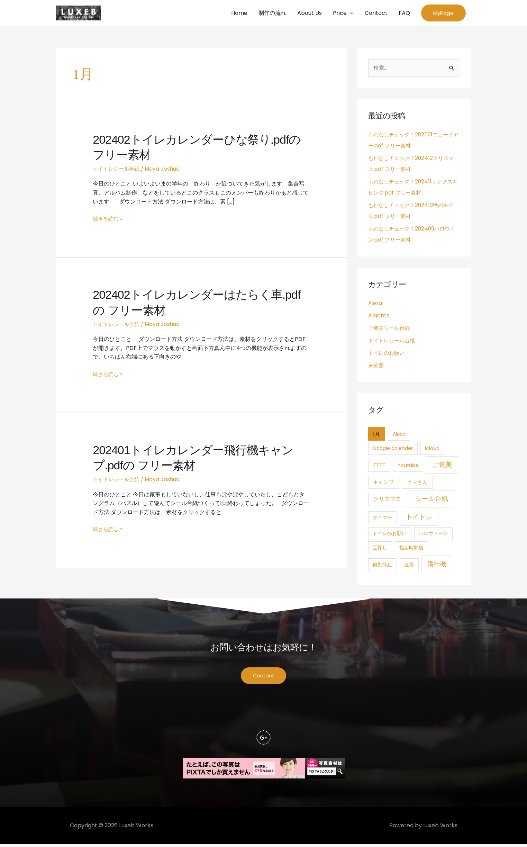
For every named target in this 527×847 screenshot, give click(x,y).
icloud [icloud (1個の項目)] (432, 450)
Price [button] (340, 13)
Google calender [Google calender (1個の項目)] (393, 450)
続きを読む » (108, 219)
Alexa (375, 304)
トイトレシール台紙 (118, 170)
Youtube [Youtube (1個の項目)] (408, 466)
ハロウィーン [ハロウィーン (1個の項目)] (433, 535)
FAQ (404, 13)
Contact (376, 13)
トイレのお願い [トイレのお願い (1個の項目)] (390, 535)
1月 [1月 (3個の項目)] (376, 435)
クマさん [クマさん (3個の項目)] (417, 483)
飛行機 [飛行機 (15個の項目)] (436, 565)
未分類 (376, 367)
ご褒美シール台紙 (390, 329)
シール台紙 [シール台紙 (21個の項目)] (431, 500)
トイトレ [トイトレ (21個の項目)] (419, 518)
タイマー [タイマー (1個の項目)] (382, 519)
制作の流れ (272, 13)
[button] (443, 13)
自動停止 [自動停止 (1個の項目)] (382, 565)
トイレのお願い (387, 354)
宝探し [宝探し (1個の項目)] (380, 549)
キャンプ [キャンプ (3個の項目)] (383, 483)
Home (239, 13)
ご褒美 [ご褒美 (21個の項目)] (442, 466)
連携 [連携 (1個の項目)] (409, 565)
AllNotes (379, 317)
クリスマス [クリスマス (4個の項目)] (387, 500)
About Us (309, 13)
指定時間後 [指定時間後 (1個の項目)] (411, 549)
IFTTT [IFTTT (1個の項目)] (379, 466)
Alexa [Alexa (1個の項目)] (399, 435)
